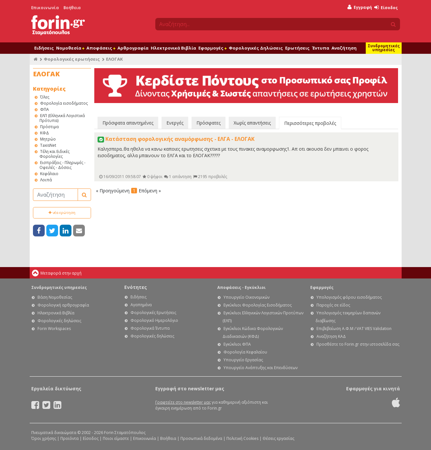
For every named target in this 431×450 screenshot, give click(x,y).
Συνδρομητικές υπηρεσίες (384, 47)
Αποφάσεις (100, 48)
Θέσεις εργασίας (278, 438)
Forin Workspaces (54, 328)
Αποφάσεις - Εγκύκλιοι (241, 287)
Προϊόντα (69, 438)
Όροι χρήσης (43, 438)
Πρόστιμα (49, 126)
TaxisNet (48, 145)
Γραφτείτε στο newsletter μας (183, 402)
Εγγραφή (359, 7)
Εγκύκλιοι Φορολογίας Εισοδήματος (257, 305)
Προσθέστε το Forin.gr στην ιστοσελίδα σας (357, 344)
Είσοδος (386, 7)
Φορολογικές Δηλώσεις (256, 48)
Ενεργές (174, 123)
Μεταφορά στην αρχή (61, 273)
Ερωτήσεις (297, 48)
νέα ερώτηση (62, 212)
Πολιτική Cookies (242, 438)
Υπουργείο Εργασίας (243, 360)
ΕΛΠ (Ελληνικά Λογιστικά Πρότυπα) (62, 118)
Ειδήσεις (44, 48)
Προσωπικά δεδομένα (201, 438)
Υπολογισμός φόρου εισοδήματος (349, 297)
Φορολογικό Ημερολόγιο (154, 320)
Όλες (44, 97)
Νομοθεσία (70, 48)
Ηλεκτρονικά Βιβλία (173, 48)
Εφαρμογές (212, 48)
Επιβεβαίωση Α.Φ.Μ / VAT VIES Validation (354, 328)
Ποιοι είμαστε (116, 438)
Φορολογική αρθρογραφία (63, 305)
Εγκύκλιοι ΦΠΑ (237, 344)
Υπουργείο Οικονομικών (246, 297)
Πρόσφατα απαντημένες (127, 123)
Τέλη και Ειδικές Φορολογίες (54, 154)
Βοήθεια (72, 7)
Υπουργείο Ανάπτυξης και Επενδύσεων (260, 367)
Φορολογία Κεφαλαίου (245, 352)
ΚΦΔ (44, 133)
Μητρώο (48, 139)
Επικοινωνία (45, 7)
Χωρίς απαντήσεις (252, 123)
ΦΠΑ (44, 109)
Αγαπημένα (141, 305)
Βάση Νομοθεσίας (55, 297)
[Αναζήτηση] (55, 194)
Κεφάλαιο (49, 173)
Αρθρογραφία (132, 48)
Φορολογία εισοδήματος (64, 103)
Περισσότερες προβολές (310, 123)
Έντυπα (320, 48)
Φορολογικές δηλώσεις (59, 320)
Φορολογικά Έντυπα (150, 328)
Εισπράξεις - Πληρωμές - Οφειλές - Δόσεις (62, 165)
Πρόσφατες (208, 123)
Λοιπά (46, 180)
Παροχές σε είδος (333, 305)
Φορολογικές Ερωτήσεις (153, 312)
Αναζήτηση (344, 48)
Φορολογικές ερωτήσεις (72, 59)
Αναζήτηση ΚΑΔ (331, 336)
